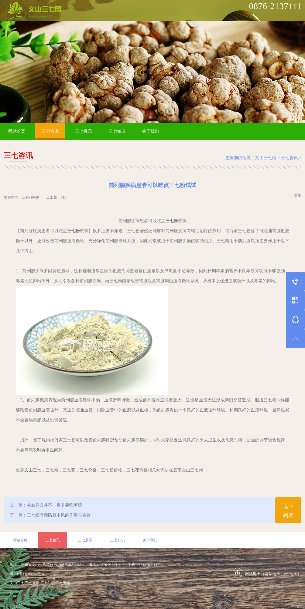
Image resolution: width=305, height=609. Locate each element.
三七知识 (116, 131)
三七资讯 (63, 583)
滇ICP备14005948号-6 (27, 574)
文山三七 (32, 470)
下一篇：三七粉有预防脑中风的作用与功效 (50, 515)
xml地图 (290, 573)
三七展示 (83, 131)
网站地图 (272, 573)
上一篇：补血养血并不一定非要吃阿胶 (46, 505)
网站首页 (16, 131)
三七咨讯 (50, 131)
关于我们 (150, 131)
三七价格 (88, 470)
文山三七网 (265, 158)
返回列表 (288, 510)
